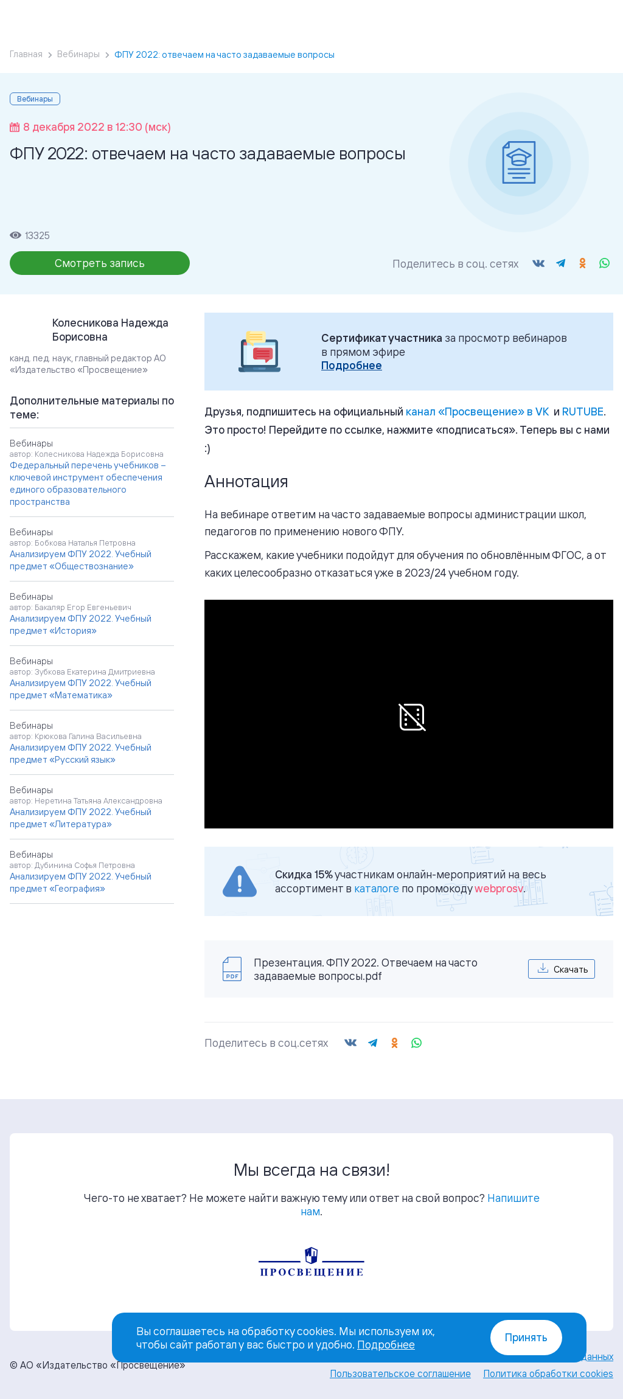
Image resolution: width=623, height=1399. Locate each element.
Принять (526, 1337)
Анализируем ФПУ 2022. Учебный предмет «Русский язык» (80, 753)
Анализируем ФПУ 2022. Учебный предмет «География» (80, 882)
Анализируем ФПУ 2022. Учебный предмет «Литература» (80, 818)
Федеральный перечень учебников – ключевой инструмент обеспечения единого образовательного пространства (88, 483)
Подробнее (351, 365)
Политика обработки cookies (548, 1373)
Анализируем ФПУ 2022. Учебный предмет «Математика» (80, 689)
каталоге (376, 888)
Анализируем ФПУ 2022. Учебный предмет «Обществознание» (80, 560)
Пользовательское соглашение (400, 1373)
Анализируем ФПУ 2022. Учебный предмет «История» (80, 624)
